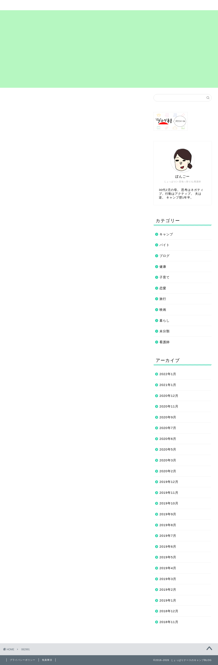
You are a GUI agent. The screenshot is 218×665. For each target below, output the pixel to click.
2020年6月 (167, 438)
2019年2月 (167, 589)
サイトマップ (62, 5)
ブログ (164, 256)
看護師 (164, 342)
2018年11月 (168, 622)
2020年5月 (167, 449)
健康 (162, 266)
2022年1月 (167, 374)
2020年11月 (168, 406)
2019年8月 (167, 525)
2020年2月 (167, 471)
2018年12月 (168, 611)
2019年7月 (167, 535)
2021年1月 (167, 385)
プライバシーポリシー (139, 6)
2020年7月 (167, 428)
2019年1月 (167, 600)
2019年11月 (168, 492)
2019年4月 (167, 568)
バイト (164, 245)
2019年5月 (167, 557)
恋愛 (162, 288)
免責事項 (47, 660)
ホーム (24, 5)
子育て (164, 277)
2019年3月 (167, 579)
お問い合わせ (178, 5)
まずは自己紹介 (101, 5)
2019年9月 (167, 514)
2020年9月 (167, 417)
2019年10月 (168, 503)
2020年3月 (167, 460)
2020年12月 (168, 395)
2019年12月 (168, 482)
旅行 (162, 299)
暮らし (164, 320)
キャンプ (166, 234)
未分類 (164, 331)
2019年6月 (167, 546)
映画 (162, 309)
